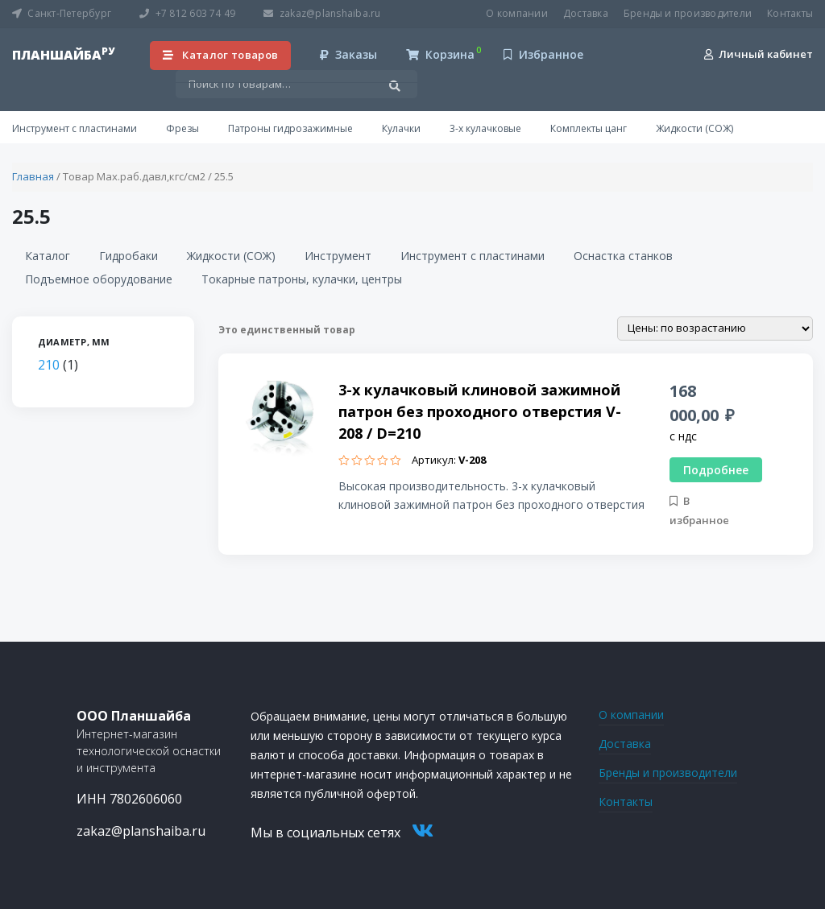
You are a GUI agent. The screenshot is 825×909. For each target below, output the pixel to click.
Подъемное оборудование (98, 279)
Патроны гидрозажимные (290, 128)
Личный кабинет (758, 54)
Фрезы (182, 128)
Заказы (348, 54)
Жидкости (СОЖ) (694, 128)
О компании (516, 13)
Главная (33, 176)
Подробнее (715, 469)
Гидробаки (128, 255)
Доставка (585, 13)
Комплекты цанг (588, 128)
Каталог (47, 255)
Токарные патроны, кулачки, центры (301, 279)
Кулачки (401, 128)
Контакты (790, 13)
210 (49, 365)
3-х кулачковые (485, 128)
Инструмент (338, 255)
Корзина (440, 54)
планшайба (63, 55)
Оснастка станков (623, 255)
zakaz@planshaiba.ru (321, 13)
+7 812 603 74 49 (187, 13)
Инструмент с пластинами (74, 128)
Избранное (543, 54)
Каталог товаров (221, 55)
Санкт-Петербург (61, 13)
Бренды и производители (688, 13)
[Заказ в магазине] (715, 328)
